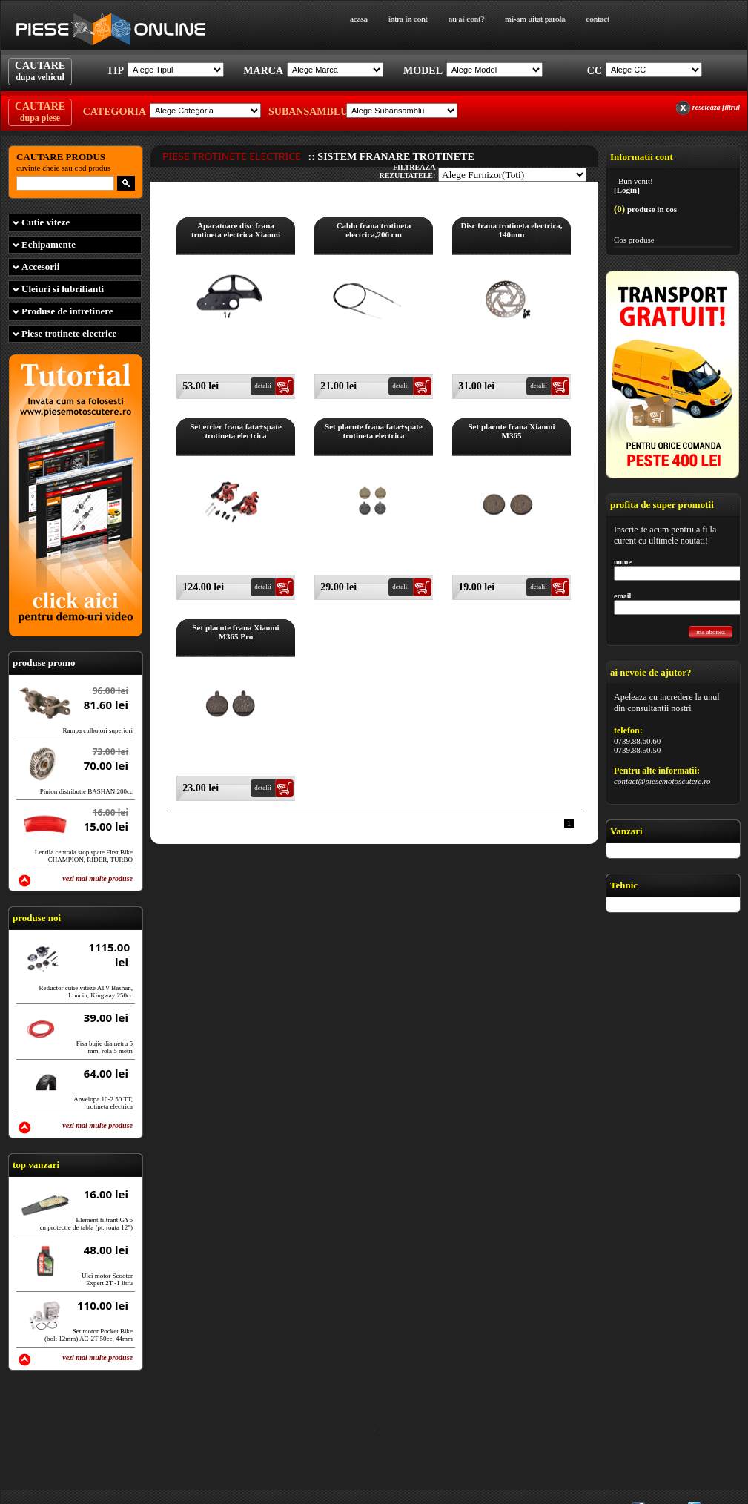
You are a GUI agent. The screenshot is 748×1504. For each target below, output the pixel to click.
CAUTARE (40, 71)
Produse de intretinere (67, 311)
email (622, 596)
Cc (594, 70)
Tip (115, 70)
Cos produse (634, 239)
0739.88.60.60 (637, 740)
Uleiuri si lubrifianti (62, 288)
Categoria (114, 111)
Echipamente (48, 244)
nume (623, 562)
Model (423, 70)
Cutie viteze (45, 222)
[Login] (627, 189)
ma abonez (710, 632)
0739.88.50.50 (637, 749)
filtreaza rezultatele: (407, 171)
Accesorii (40, 266)
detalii (262, 385)
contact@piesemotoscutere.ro (662, 780)
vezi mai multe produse (97, 878)
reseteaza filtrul (716, 107)
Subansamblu (305, 111)
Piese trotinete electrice (68, 333)
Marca (263, 70)
